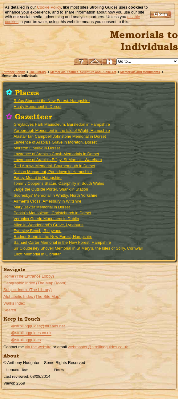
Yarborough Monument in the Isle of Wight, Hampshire (62, 130)
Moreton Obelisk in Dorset (37, 148)
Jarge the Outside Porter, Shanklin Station (51, 189)
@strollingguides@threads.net (38, 326)
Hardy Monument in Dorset (37, 106)
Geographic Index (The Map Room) (34, 283)
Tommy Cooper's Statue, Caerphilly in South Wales (59, 183)
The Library (37, 72)
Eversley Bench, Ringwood (37, 230)
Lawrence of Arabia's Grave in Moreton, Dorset (55, 142)
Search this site (109, 61)
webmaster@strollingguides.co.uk (98, 347)
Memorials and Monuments (140, 72)
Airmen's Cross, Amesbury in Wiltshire (47, 201)
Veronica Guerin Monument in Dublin (46, 218)
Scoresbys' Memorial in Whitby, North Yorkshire (55, 195)
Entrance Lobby (13, 72)
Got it (161, 14)
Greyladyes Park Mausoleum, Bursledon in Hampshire (62, 124)
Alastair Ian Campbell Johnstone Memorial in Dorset (60, 136)
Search (9, 310)
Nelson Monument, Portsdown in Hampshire (53, 171)
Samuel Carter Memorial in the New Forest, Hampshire (62, 242)
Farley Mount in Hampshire (38, 177)
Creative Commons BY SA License (78, 369)
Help (81, 61)
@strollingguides (26, 340)
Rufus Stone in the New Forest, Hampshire (52, 100)
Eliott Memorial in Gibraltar (37, 254)
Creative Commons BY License (41, 369)
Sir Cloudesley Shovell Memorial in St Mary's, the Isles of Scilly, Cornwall (78, 248)
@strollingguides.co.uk (31, 332)
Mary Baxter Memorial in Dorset (42, 207)
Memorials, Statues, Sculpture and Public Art (83, 72)
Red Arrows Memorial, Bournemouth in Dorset (54, 166)
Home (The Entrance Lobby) (28, 276)
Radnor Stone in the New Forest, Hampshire (53, 236)
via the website (38, 347)
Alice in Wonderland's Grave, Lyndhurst (48, 225)
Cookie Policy (49, 7)
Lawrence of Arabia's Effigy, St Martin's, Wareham (58, 159)
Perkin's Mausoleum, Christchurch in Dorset (52, 213)
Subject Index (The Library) (27, 289)
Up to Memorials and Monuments (95, 61)
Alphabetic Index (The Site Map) (32, 296)
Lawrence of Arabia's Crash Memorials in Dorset (56, 154)
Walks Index (14, 303)
